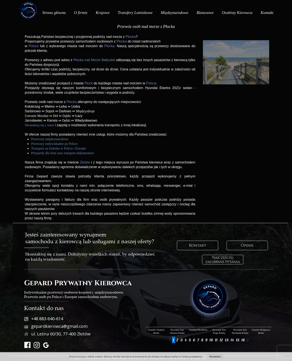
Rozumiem (215, 356)
